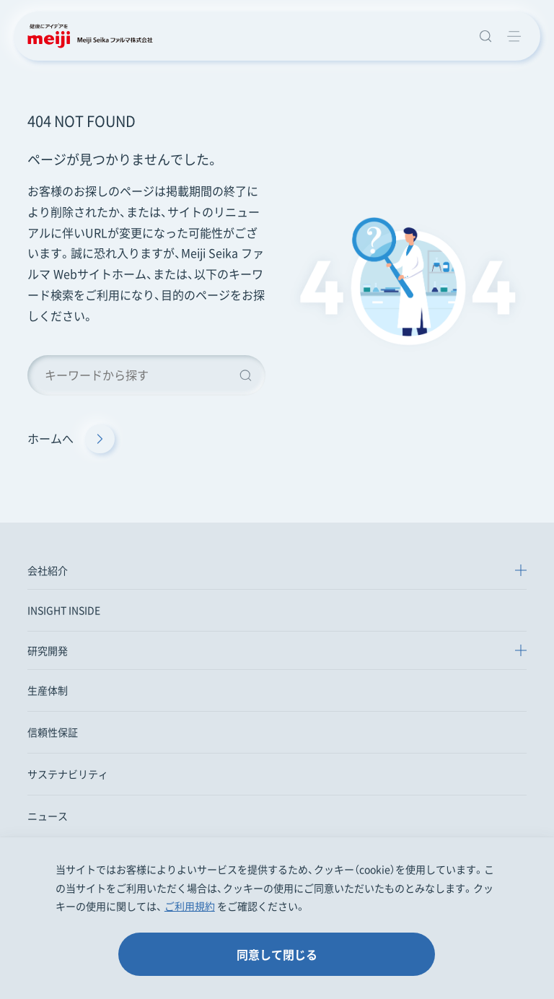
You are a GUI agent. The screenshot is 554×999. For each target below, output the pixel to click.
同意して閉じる (277, 954)
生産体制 (47, 690)
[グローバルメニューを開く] (514, 36)
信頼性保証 (52, 732)
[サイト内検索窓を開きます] (485, 36)
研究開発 (47, 650)
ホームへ (71, 438)
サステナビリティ (67, 774)
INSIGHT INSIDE (63, 610)
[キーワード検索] (146, 375)
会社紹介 (47, 570)
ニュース (47, 815)
